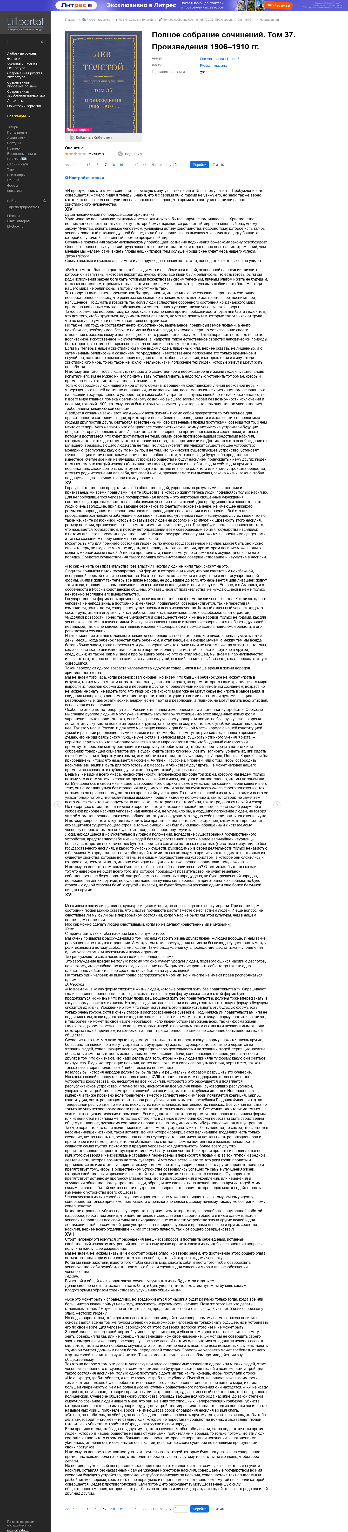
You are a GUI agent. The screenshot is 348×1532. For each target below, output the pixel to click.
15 (88, 165)
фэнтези (13, 59)
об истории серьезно (24, 106)
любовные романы (22, 53)
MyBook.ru (15, 226)
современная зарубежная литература (26, 93)
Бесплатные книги (21, 154)
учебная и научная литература (22, 66)
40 (137, 165)
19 (121, 165)
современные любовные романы (22, 84)
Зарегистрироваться (23, 207)
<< (67, 165)
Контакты (14, 191)
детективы (15, 101)
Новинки (13, 148)
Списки (13, 159)
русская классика (98, 19)
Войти (12, 201)
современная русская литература (24, 75)
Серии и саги (17, 164)
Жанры (13, 127)
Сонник (13, 180)
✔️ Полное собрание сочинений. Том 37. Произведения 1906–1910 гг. (206, 19)
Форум (12, 185)
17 (105, 165)
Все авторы (16, 175)
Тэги (10, 169)
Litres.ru (13, 216)
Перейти (199, 165)
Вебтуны (14, 143)
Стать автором (18, 221)
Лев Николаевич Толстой (136, 19)
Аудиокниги (16, 138)
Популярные (17, 132)
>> (145, 165)
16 (97, 165)
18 (113, 165)
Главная (70, 19)
